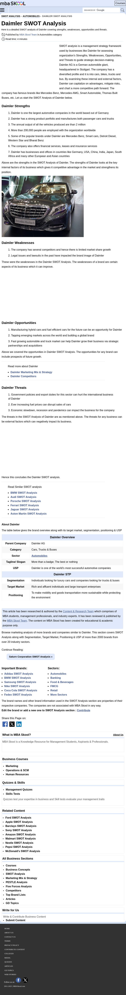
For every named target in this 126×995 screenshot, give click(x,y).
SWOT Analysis (15, 873)
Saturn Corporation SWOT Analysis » (30, 656)
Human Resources (17, 774)
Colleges (9, 953)
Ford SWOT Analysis (18, 817)
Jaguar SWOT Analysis (24, 509)
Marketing (12, 766)
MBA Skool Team (28, 34)
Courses (120, 3)
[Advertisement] (29, 67)
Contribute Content (14, 949)
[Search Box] (101, 10)
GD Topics (12, 903)
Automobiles (39, 555)
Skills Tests (13, 793)
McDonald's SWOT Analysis (22, 851)
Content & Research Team (78, 611)
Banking (55, 677)
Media (7, 958)
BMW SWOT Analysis (23, 492)
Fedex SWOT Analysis (18, 694)
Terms (7, 941)
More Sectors (58, 694)
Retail (54, 690)
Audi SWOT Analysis (23, 497)
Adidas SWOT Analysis (18, 673)
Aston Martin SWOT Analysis (28, 513)
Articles (10, 899)
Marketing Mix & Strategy (21, 878)
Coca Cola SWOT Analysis (20, 690)
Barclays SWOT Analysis (20, 826)
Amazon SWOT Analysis (20, 834)
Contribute (83, 710)
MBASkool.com (19, 986)
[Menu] (4, 10)
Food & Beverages (61, 682)
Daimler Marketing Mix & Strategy (31, 372)
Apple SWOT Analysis (19, 822)
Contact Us (10, 937)
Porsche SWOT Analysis (25, 501)
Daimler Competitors (23, 376)
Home (7, 928)
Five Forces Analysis (19, 886)
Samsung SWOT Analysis (20, 682)
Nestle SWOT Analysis (19, 842)
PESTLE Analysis (16, 882)
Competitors (13, 890)
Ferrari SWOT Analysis (24, 505)
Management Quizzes (19, 789)
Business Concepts (18, 869)
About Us (118, 734)
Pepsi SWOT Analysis (18, 847)
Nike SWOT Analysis (17, 686)
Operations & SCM (17, 770)
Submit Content (15, 920)
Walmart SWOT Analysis (20, 838)
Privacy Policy (11, 945)
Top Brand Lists (16, 894)
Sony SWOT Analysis (18, 830)
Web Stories (10, 974)
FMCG (54, 686)
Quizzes (8, 962)
